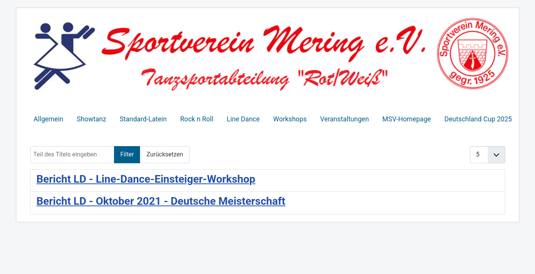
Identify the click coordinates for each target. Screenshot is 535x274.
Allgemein (48, 119)
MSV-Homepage (406, 119)
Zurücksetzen (164, 154)
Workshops (290, 119)
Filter (127, 154)
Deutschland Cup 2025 (478, 119)
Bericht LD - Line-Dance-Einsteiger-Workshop (146, 179)
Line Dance (243, 119)
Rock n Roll (197, 119)
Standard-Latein (143, 119)
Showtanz (91, 119)
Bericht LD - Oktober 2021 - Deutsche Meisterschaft (161, 201)
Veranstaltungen (344, 119)
